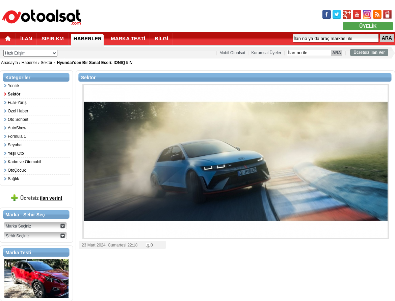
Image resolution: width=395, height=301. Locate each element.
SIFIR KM (53, 38)
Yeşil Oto (16, 153)
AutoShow (17, 128)
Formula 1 (17, 136)
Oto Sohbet (18, 119)
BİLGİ (161, 38)
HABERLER (88, 38)
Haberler (29, 62)
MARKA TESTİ (128, 38)
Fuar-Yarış (17, 102)
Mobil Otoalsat (232, 52)
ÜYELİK (367, 26)
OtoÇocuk (17, 170)
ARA (387, 38)
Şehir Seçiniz (17, 236)
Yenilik (13, 85)
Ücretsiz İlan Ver (369, 52)
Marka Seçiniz (18, 226)
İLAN (26, 38)
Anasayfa (10, 62)
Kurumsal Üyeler (267, 52)
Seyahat (15, 145)
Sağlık (13, 178)
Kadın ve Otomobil (24, 161)
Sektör (46, 62)
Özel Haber (18, 111)
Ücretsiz (41, 198)
